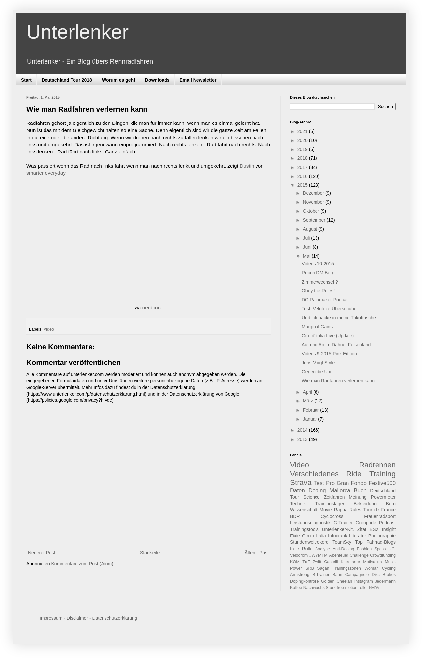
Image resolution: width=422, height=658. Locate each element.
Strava (301, 483)
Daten (297, 490)
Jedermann (385, 581)
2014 (303, 430)
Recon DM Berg (318, 272)
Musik (390, 562)
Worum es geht (118, 80)
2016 (303, 176)
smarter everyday (45, 173)
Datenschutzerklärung (114, 618)
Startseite (150, 552)
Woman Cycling (380, 568)
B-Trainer (320, 574)
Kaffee (296, 587)
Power (296, 568)
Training (382, 474)
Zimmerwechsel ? (320, 282)
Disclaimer (77, 618)
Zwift (317, 562)
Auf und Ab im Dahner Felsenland (336, 344)
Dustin (247, 166)
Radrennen (377, 465)
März (308, 400)
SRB (309, 568)
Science (311, 497)
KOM (295, 562)
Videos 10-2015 (318, 263)
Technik (298, 503)
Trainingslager (329, 503)
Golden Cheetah (336, 581)
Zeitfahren (334, 497)
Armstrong (299, 574)
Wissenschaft (303, 509)
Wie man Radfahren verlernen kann (338, 380)
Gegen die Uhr (317, 371)
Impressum (51, 618)
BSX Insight (383, 529)
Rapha (340, 509)
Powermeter (383, 497)
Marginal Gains (317, 326)
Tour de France (379, 509)
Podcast (387, 522)
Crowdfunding (383, 555)
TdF (306, 562)
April (308, 392)
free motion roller (352, 587)
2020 (303, 140)
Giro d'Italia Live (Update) (328, 335)
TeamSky (341, 542)
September (314, 220)
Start (26, 80)
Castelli (331, 562)
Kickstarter (350, 562)
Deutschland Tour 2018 (67, 80)
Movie (325, 509)
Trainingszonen (347, 568)
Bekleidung (365, 503)
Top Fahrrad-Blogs (375, 542)
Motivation (372, 562)
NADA (374, 587)
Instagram (363, 581)
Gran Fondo (352, 483)
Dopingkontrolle (304, 581)
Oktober (311, 211)
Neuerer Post (41, 552)
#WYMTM (318, 555)
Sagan (323, 568)
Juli (307, 238)
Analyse (322, 549)
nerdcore (152, 307)
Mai (307, 256)
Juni (308, 247)
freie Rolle (301, 548)
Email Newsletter (197, 80)
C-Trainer (343, 522)
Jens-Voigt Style (318, 362)
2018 (303, 158)
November (314, 202)
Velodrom (299, 555)
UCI (392, 549)
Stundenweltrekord (309, 542)
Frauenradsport (380, 516)
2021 (303, 131)
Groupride (366, 522)
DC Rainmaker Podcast (326, 299)
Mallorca (339, 490)
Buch (360, 490)
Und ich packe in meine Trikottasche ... (341, 317)
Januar (310, 419)
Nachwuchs (314, 587)
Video (49, 329)
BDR (295, 516)
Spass (380, 549)
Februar (311, 410)
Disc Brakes (384, 574)
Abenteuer (338, 555)
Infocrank (337, 535)
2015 (303, 185)
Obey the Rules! (318, 290)
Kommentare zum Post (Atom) (82, 563)
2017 (303, 167)
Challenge (359, 555)
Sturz (330, 587)
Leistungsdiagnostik (310, 522)
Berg (391, 503)
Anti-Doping (343, 549)
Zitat (361, 529)
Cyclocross (332, 516)
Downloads (157, 80)
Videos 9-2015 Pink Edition (329, 353)
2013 (303, 439)
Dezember (314, 193)
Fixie (295, 535)
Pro (330, 483)
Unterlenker (77, 32)
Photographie (382, 535)
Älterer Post (257, 552)
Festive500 (382, 483)
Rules (355, 509)
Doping (317, 490)
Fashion (364, 549)
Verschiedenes (314, 474)
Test (319, 483)
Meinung (358, 497)
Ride (353, 474)
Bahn (337, 574)
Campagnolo (357, 574)
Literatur (357, 535)
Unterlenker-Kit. (338, 529)
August (310, 229)
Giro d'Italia (314, 535)
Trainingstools (304, 529)
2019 (303, 149)
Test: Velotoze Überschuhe (329, 308)
